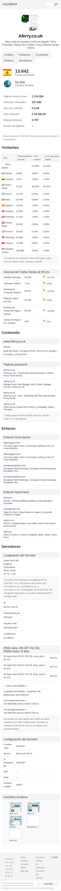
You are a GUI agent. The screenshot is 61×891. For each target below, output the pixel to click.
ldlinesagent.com (12, 443)
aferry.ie (7, 531)
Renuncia (40, 857)
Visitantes (24, 54)
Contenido (41, 54)
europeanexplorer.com (15, 465)
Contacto (24, 864)
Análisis (9, 54)
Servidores (25, 60)
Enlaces (9, 60)
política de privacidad (46, 888)
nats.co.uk (9, 520)
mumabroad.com (12, 509)
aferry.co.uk (9, 370)
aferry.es (8, 497)
